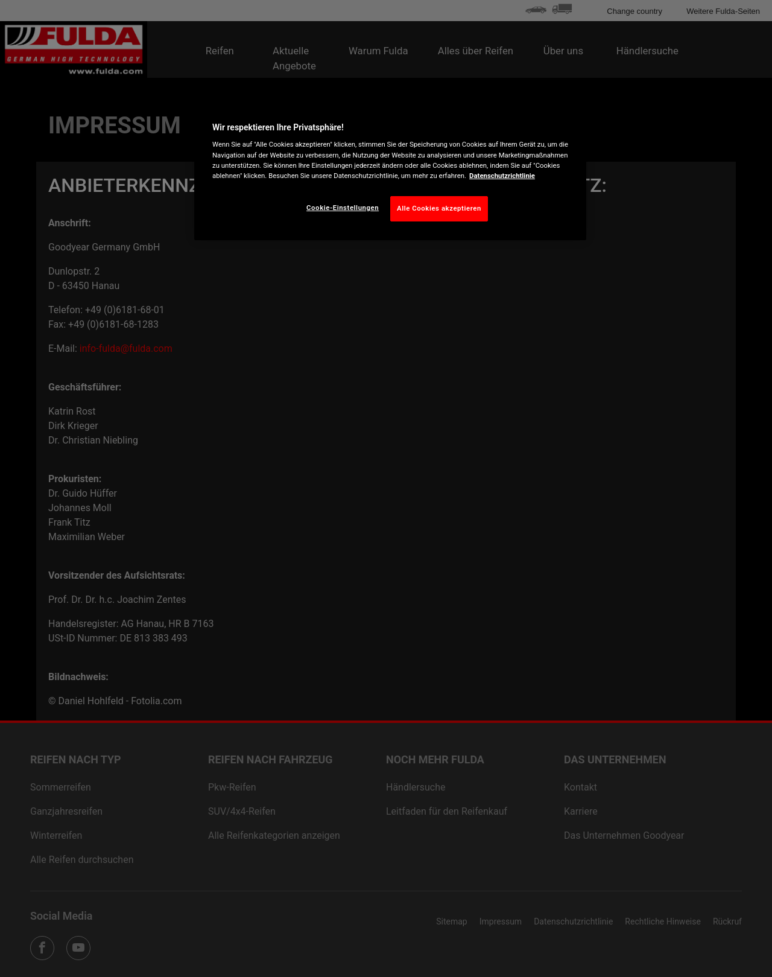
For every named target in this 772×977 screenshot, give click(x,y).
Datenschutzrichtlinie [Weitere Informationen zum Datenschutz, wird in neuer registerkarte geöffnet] (502, 175)
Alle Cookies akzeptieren (439, 208)
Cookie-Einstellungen (342, 207)
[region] (390, 169)
